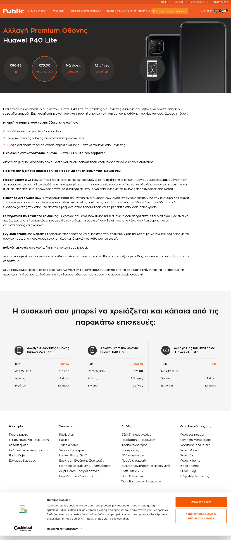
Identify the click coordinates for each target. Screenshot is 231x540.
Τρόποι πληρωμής (134, 445)
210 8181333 (197, 2)
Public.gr (178, 2)
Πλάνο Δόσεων (132, 455)
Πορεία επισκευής (133, 460)
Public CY (186, 455)
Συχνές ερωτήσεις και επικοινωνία (145, 465)
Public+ (64, 439)
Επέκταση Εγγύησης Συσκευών (81, 460)
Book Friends (189, 465)
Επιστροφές (130, 450)
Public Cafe (17, 455)
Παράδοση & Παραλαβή (138, 439)
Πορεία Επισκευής (117, 11)
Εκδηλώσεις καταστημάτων (29, 450)
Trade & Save (68, 445)
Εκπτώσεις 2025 (133, 471)
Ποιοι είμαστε (18, 434)
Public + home (190, 460)
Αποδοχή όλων (201, 506)
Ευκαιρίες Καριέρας (22, 460)
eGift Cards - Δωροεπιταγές (79, 471)
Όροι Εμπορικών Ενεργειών (141, 481)
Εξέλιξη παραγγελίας (136, 434)
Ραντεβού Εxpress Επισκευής (171, 11)
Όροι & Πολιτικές (133, 476)
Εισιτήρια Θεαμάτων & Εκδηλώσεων (85, 465)
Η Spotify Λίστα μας (194, 476)
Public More (188, 450)
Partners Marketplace (195, 439)
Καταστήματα (220, 2)
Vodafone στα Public (195, 445)
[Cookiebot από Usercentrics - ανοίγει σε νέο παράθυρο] (23, 533)
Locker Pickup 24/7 (73, 455)
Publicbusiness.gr (192, 434)
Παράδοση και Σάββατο (76, 476)
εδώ (125, 523)
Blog (163, 2)
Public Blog (187, 471)
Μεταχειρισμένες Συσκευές (88, 11)
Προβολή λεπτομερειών (62, 532)
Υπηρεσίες (62, 11)
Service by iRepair (72, 450)
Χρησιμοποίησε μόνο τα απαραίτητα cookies (201, 520)
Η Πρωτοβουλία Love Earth (29, 439)
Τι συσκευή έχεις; (40, 11)
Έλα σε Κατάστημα (140, 11)
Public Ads (66, 434)
